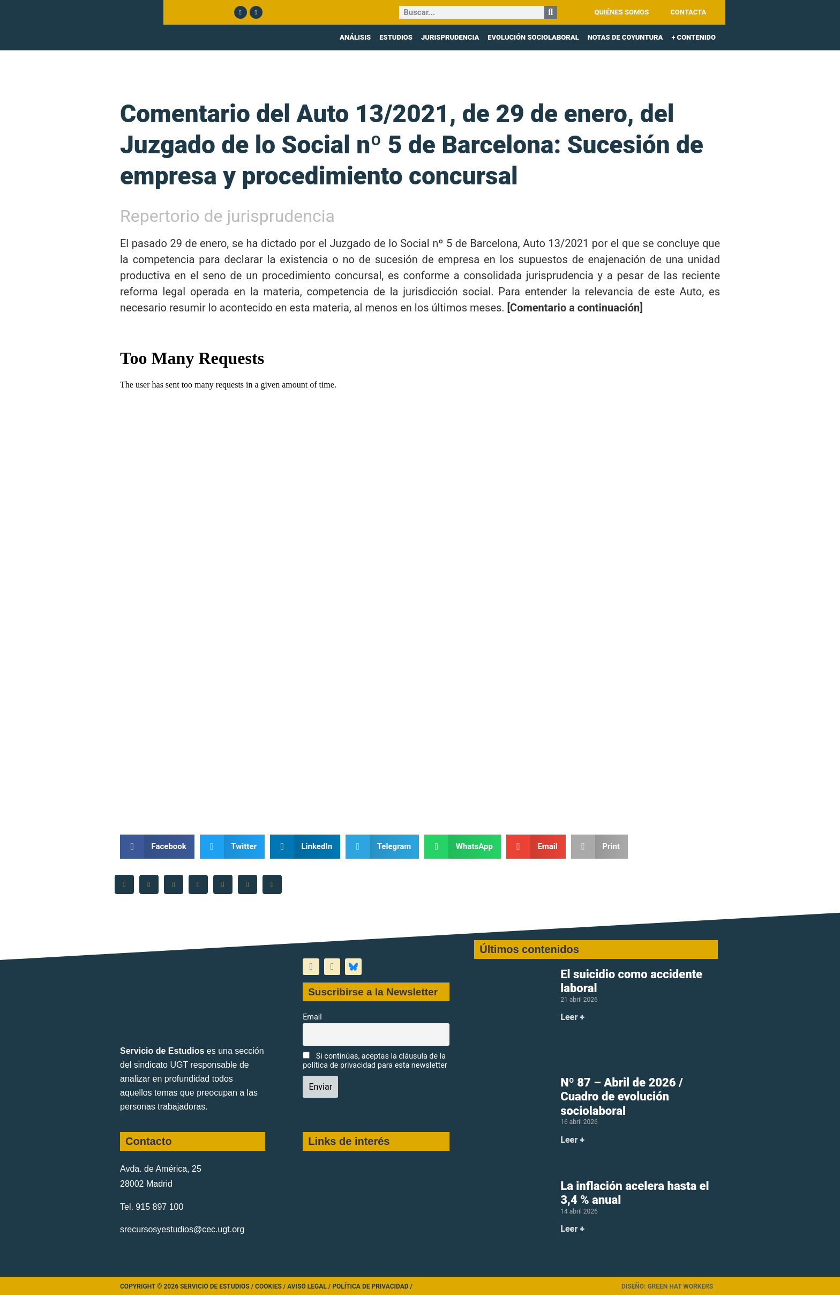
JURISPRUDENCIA (450, 37)
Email (312, 1017)
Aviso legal (307, 1286)
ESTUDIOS (395, 37)
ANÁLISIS (355, 37)
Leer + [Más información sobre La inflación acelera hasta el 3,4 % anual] (572, 1229)
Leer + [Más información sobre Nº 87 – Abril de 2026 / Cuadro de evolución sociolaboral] (572, 1140)
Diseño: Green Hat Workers (667, 1286)
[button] (157, 847)
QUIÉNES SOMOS (622, 12)
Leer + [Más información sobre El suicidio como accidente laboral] (572, 1017)
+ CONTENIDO (693, 37)
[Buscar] (550, 12)
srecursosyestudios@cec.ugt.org (182, 1229)
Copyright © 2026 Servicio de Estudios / (187, 1286)
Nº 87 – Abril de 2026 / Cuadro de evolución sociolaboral (621, 1097)
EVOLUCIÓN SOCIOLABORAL (533, 37)
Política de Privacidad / (372, 1286)
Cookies (268, 1286)
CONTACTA (688, 12)
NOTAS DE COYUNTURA (625, 37)
